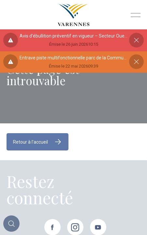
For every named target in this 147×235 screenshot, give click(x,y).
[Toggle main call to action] (11, 223)
